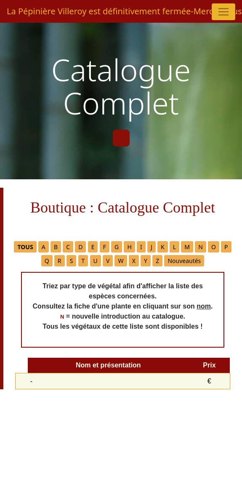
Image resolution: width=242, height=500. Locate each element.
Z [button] (157, 261)
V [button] (107, 261)
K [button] (163, 247)
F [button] (104, 247)
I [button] (141, 247)
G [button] (116, 247)
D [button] (80, 247)
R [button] (59, 261)
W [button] (120, 261)
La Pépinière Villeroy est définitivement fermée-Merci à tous (118, 11)
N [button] (200, 247)
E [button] (93, 247)
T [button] (83, 261)
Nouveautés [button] (184, 261)
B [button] (56, 247)
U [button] (95, 261)
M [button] (187, 247)
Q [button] (47, 261)
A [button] (43, 247)
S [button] (71, 261)
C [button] (68, 247)
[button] (25, 247)
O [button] (213, 247)
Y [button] (145, 261)
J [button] (151, 247)
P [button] (226, 247)
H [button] (129, 247)
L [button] (174, 247)
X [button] (134, 261)
